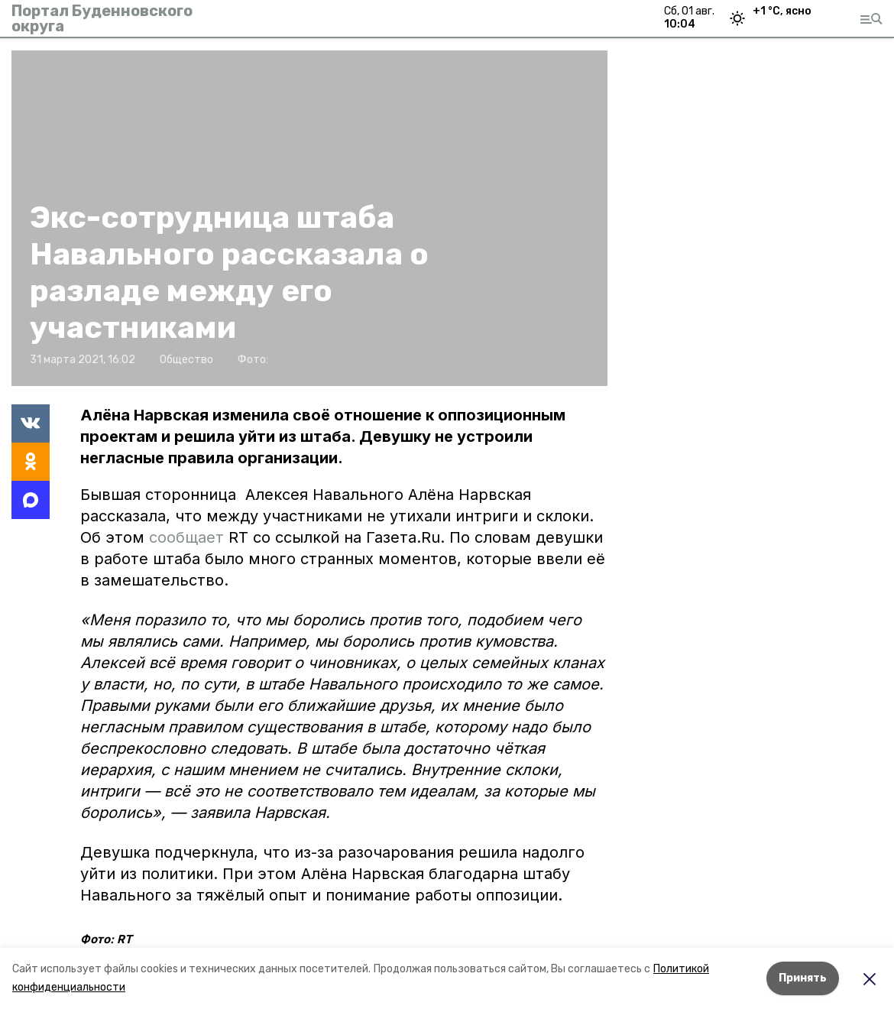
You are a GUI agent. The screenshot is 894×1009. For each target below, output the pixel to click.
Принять (803, 978)
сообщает (186, 537)
